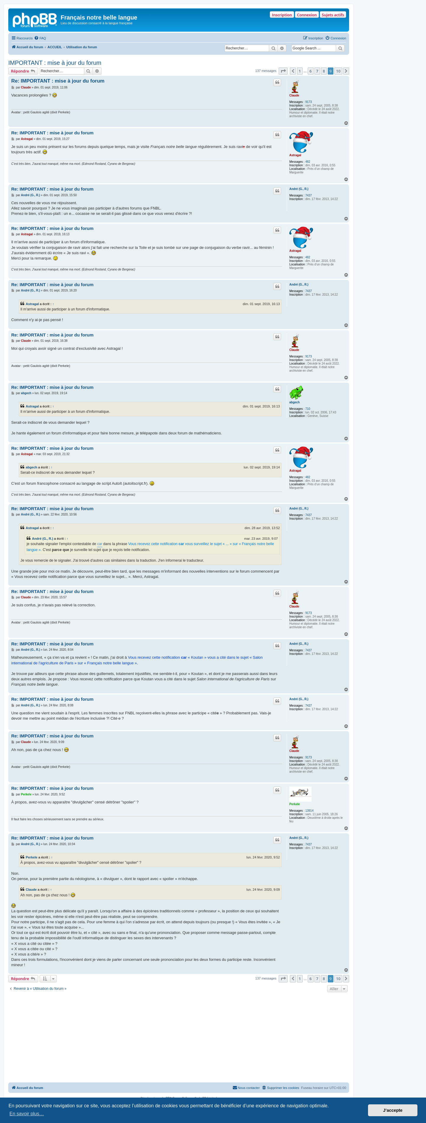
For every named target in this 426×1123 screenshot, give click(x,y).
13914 (309, 810)
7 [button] (317, 71)
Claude (294, 95)
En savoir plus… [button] (26, 1113)
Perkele (294, 804)
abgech (294, 402)
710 (307, 408)
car (99, 544)
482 (307, 161)
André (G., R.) (298, 189)
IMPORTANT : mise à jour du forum (54, 62)
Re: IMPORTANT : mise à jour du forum (57, 81)
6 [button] (310, 71)
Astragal (295, 155)
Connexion (307, 14)
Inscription (282, 14)
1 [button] (300, 71)
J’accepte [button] (393, 1110)
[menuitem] (40, 38)
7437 (308, 195)
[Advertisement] (178, 1038)
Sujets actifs (333, 14)
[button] (283, 71)
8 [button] (324, 71)
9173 (308, 102)
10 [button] (338, 71)
